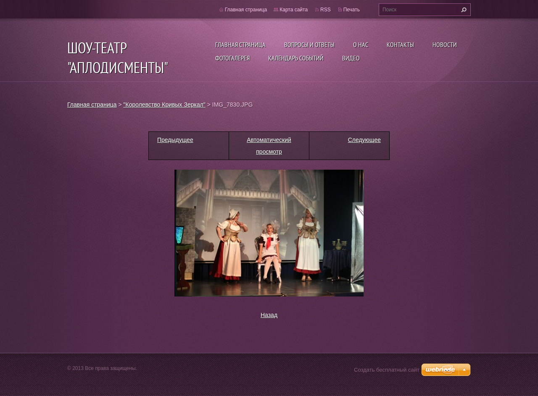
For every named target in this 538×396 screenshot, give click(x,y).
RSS (325, 10)
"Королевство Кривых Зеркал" (165, 104)
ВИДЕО (351, 58)
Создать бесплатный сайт (386, 370)
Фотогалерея (232, 58)
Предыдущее (175, 139)
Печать (351, 10)
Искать (462, 9)
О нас (360, 44)
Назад (269, 315)
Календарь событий (296, 58)
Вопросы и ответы (309, 44)
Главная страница (240, 44)
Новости (445, 44)
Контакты (400, 44)
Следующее (364, 139)
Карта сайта (294, 10)
